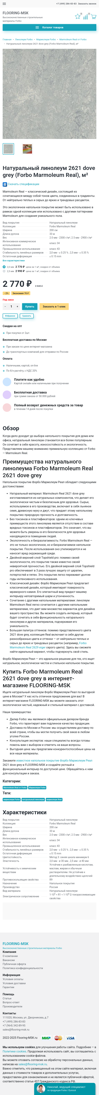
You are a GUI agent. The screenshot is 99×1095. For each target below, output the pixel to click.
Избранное (10, 316)
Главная (7, 39)
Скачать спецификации (23, 184)
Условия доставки (14, 983)
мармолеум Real (54, 799)
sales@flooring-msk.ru (16, 1029)
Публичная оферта (14, 964)
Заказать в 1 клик (54, 306)
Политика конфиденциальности (23, 968)
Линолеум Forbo (24, 39)
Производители (12, 1006)
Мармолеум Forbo (46, 39)
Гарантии (8, 987)
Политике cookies (14, 1051)
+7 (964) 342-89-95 (14, 1025)
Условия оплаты (13, 979)
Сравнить (26, 316)
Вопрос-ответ (11, 1002)
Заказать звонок (87, 3)
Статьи (7, 998)
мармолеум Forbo (11, 799)
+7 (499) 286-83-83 (66, 3)
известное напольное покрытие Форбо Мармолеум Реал (54, 760)
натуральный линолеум (33, 799)
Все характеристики (14, 260)
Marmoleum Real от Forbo (73, 39)
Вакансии (9, 960)
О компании (10, 956)
